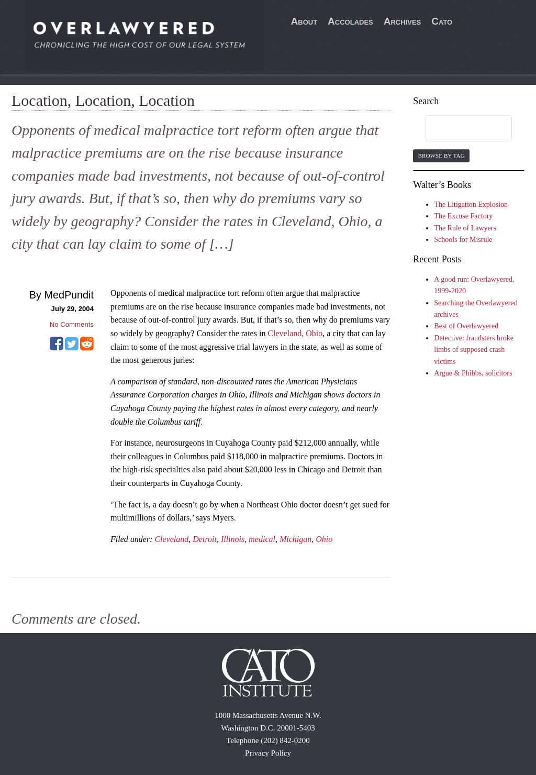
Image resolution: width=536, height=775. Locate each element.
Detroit (205, 539)
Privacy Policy (268, 753)
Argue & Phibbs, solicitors (473, 373)
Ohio (324, 539)
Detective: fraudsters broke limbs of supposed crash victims (473, 350)
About (304, 21)
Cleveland (171, 539)
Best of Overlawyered (466, 326)
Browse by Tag (441, 155)
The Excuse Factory (463, 216)
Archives (402, 21)
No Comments (72, 324)
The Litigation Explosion (471, 204)
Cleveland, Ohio (294, 333)
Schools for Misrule (463, 239)
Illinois (232, 539)
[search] (458, 129)
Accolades (350, 21)
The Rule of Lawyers (465, 228)
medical (262, 539)
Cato (441, 21)
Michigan (295, 539)
